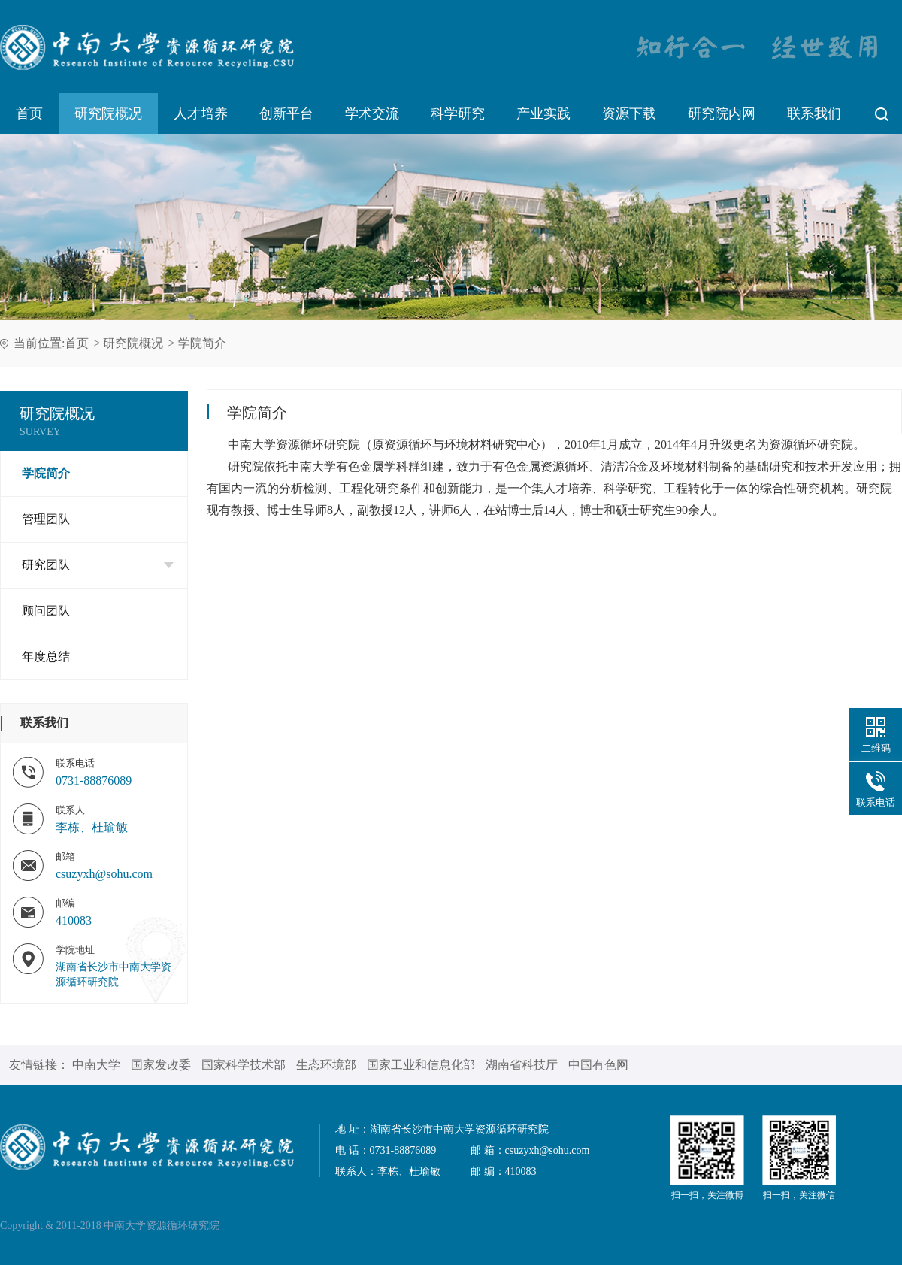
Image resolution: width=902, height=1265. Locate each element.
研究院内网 (721, 113)
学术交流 (372, 113)
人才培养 (201, 113)
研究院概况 (108, 113)
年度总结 (46, 656)
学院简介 (202, 343)
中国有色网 (598, 1064)
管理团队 (46, 519)
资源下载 (629, 113)
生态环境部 (326, 1064)
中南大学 (96, 1064)
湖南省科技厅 (522, 1064)
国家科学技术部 (243, 1064)
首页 (29, 113)
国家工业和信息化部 (421, 1064)
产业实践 (543, 113)
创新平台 (286, 113)
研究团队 (98, 564)
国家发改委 (161, 1064)
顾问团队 (46, 610)
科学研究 (458, 113)
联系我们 (814, 113)
